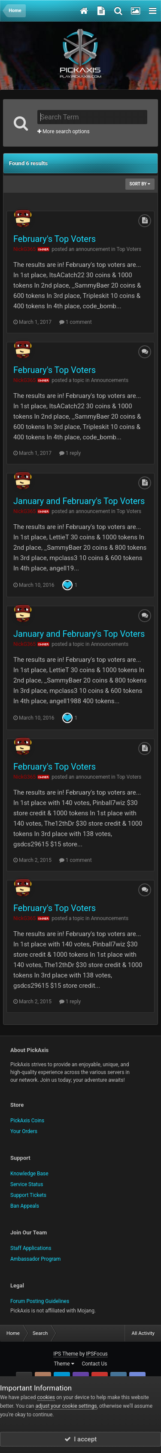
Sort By (140, 184)
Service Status (26, 1184)
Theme (64, 1364)
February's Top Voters (54, 239)
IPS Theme (65, 1354)
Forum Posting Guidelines (39, 1301)
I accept (80, 1439)
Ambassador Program (35, 1259)
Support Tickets (28, 1195)
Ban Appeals (24, 1206)
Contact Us (94, 1364)
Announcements (109, 380)
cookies (46, 1397)
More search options (63, 131)
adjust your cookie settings (66, 1406)
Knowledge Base (29, 1174)
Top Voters (128, 249)
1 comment (75, 322)
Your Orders (23, 1131)
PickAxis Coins (27, 1121)
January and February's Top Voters (79, 501)
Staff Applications (30, 1248)
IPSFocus (96, 1354)
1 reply (70, 453)
